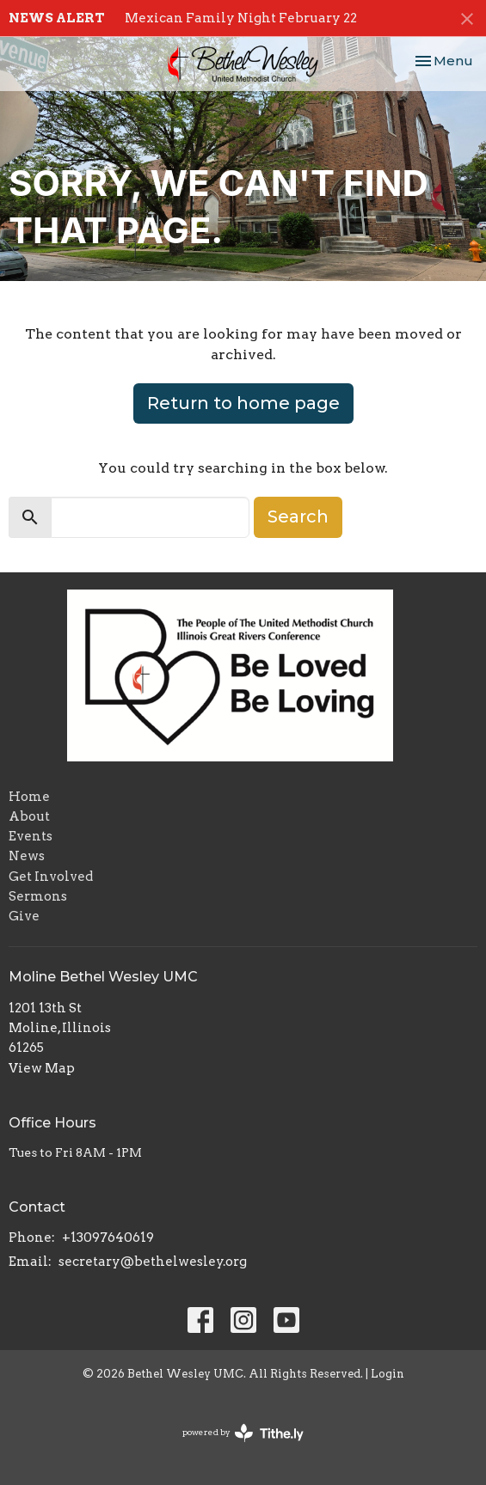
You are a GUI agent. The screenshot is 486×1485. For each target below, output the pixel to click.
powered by (243, 1433)
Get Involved (51, 876)
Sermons (38, 896)
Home (29, 796)
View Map (42, 1068)
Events (30, 836)
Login (387, 1373)
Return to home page (243, 403)
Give (24, 916)
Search (298, 516)
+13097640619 (108, 1237)
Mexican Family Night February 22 (241, 18)
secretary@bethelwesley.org (152, 1261)
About (29, 816)
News (27, 856)
